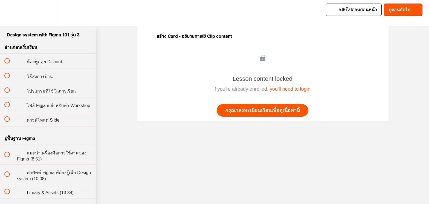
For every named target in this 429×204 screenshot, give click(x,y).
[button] (10, 13)
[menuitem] (48, 13)
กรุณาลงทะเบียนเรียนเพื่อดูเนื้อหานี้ (262, 110)
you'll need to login (290, 89)
